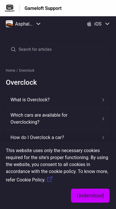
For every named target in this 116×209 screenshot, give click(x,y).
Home (10, 71)
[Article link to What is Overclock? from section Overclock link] (58, 99)
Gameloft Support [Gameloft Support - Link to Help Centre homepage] (43, 8)
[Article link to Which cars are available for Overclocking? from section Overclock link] (58, 119)
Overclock (26, 71)
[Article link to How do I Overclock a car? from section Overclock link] (58, 137)
